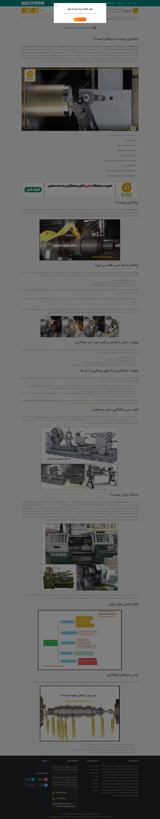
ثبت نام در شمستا (80, 19)
